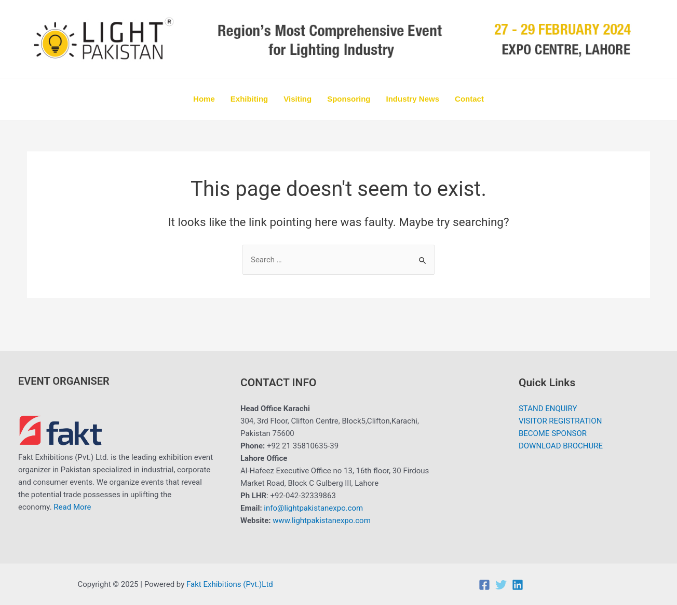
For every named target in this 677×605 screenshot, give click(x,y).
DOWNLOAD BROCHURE (561, 446)
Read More (72, 507)
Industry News (413, 98)
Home (204, 98)
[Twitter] (501, 584)
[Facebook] (484, 584)
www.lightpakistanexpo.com (322, 520)
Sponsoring (348, 98)
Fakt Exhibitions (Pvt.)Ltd (230, 584)
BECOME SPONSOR (553, 433)
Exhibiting (249, 98)
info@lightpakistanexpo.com (313, 508)
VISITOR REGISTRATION (560, 421)
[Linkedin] (517, 584)
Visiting (297, 98)
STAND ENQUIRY (548, 408)
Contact (469, 98)
